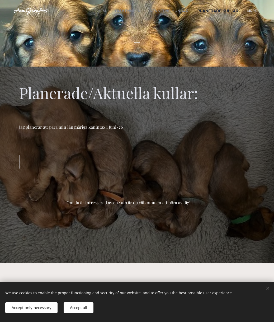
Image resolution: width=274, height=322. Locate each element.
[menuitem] (74, 10)
